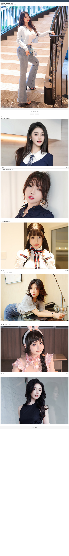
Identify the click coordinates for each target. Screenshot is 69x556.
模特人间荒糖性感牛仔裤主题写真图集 (7, 272)
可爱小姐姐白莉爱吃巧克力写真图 (6, 324)
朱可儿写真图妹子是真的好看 (5, 221)
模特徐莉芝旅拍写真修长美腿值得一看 (7, 169)
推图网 (34, 1)
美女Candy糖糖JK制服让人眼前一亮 (6, 118)
